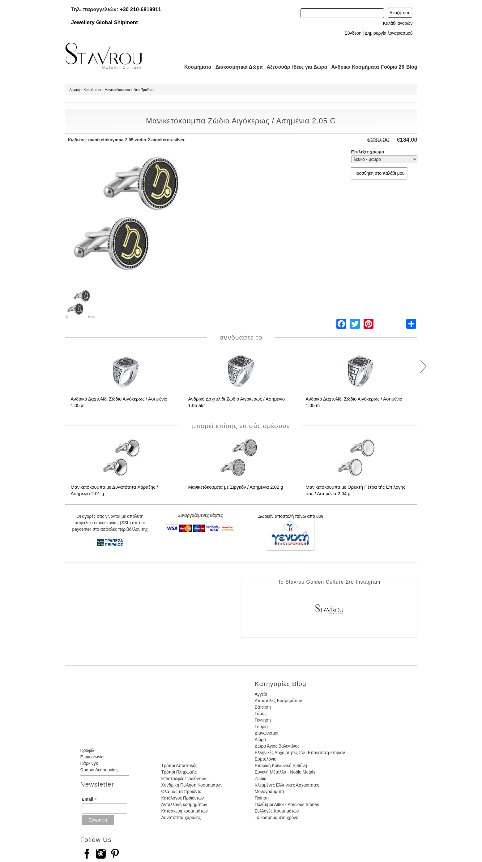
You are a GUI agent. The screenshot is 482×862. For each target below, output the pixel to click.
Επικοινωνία (92, 756)
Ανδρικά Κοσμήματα (352, 67)
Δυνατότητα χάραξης (181, 817)
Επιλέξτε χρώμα (367, 151)
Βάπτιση (263, 707)
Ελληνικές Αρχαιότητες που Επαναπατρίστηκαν (300, 752)
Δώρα (260, 739)
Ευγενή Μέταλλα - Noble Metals (285, 772)
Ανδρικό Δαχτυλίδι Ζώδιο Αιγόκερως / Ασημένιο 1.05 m (354, 402)
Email (89, 799)
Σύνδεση (353, 33)
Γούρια (261, 726)
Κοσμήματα (196, 67)
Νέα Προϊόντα (144, 90)
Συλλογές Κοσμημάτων (277, 810)
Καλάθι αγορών (398, 23)
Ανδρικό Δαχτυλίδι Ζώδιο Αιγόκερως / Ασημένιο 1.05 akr (236, 402)
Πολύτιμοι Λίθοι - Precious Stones (287, 804)
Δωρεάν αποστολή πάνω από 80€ (290, 516)
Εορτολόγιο (265, 759)
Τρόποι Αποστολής (179, 765)
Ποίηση (262, 798)
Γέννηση (263, 720)
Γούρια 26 (391, 67)
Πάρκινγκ (89, 763)
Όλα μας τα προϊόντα (181, 791)
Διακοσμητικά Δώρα (236, 67)
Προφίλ (87, 750)
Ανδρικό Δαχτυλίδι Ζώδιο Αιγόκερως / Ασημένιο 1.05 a (119, 402)
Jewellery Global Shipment (104, 22)
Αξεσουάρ (275, 67)
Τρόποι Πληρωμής (179, 772)
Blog (411, 67)
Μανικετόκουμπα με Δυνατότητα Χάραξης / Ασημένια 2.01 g (114, 490)
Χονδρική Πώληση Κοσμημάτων (191, 785)
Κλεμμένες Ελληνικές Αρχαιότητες (287, 785)
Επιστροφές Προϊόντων (183, 778)
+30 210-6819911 (140, 9)
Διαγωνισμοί (266, 733)
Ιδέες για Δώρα (308, 67)
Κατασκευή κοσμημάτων (184, 810)
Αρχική (75, 90)
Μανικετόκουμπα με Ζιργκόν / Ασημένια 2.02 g (235, 487)
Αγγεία (261, 694)
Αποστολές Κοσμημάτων (278, 700)
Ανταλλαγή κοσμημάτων (184, 804)
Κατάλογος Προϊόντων (182, 798)
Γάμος (261, 713)
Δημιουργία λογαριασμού (389, 33)
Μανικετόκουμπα (117, 90)
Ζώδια (261, 778)
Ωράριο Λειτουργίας (99, 769)
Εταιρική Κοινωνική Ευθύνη (281, 765)
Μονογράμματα (269, 791)
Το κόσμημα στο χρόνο (276, 817)
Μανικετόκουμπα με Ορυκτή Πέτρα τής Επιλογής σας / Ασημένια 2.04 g (356, 490)
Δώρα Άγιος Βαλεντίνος (277, 746)
